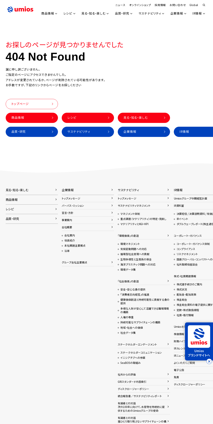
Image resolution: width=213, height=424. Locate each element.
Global (194, 5)
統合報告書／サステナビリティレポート (140, 396)
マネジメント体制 (130, 214)
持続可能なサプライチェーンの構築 (140, 322)
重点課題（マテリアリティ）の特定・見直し (143, 219)
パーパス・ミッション (73, 205)
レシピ (67, 13)
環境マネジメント (130, 244)
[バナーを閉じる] (209, 361)
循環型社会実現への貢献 (134, 254)
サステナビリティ (149, 13)
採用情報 (160, 5)
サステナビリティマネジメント (134, 205)
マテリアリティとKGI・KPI (134, 224)
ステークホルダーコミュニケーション (141, 352)
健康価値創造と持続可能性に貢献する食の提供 (144, 301)
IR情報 (197, 13)
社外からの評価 (127, 374)
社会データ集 (128, 333)
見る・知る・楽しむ (93, 13)
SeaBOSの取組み (130, 363)
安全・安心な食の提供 (132, 289)
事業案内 (67, 220)
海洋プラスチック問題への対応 (137, 264)
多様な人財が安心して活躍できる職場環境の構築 (144, 310)
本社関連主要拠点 (74, 245)
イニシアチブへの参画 (132, 358)
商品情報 (47, 13)
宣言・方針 (67, 213)
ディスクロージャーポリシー (133, 389)
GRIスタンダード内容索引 (132, 382)
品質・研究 (122, 13)
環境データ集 (128, 269)
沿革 (67, 251)
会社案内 (69, 235)
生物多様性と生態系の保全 (136, 259)
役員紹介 (69, 240)
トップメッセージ (71, 198)
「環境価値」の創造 (128, 236)
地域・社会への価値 (131, 327)
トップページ (20, 104)
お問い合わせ (178, 5)
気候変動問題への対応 (133, 249)
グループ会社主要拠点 (74, 262)
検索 (204, 5)
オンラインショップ (140, 5)
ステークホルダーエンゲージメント (137, 344)
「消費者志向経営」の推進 (134, 294)
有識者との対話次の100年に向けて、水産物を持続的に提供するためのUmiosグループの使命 (141, 406)
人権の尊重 (126, 317)
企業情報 (176, 13)
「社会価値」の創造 (128, 281)
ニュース (120, 5)
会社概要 (67, 227)
